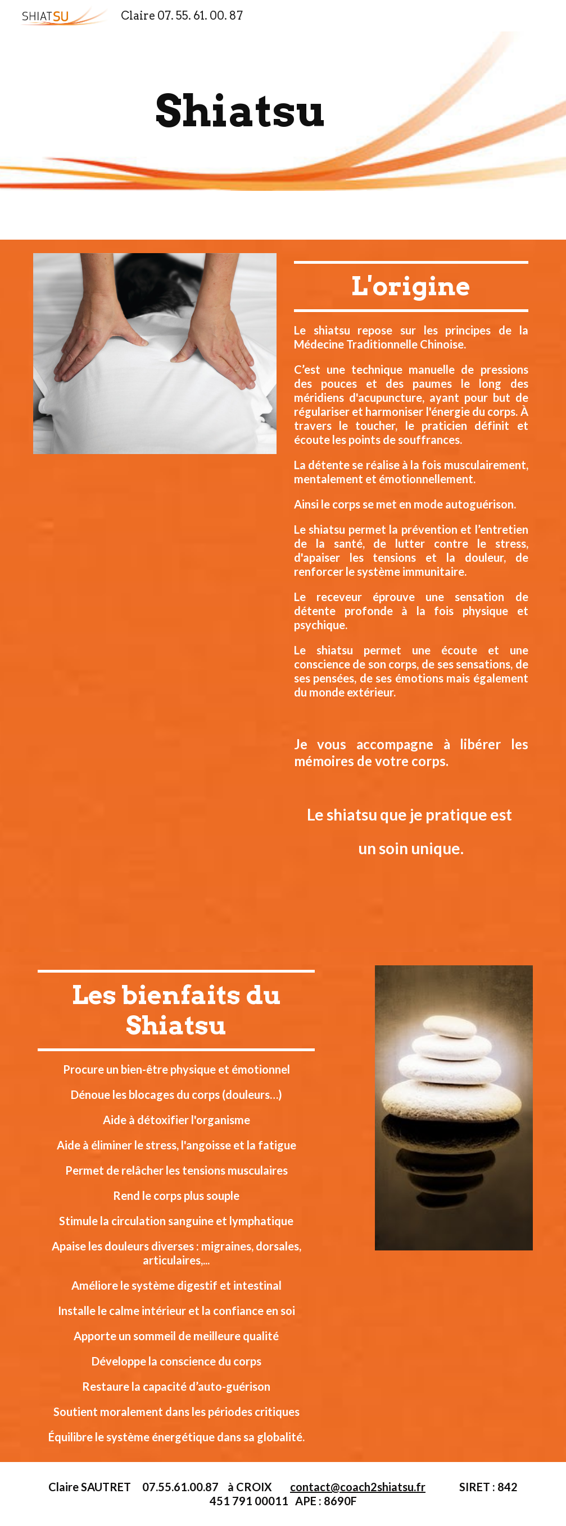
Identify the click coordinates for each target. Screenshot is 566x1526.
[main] (240, 111)
